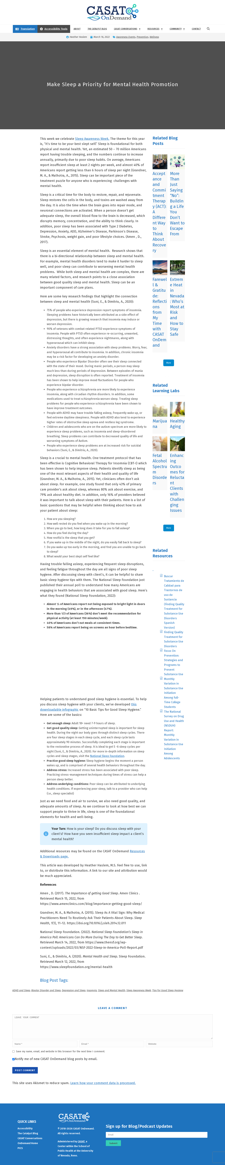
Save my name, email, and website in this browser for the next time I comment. (60, 1055)
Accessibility (25, 1132)
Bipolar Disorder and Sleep (46, 990)
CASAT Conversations (127, 29)
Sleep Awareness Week (138, 990)
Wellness (154, 37)
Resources (155, 29)
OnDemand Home (28, 1147)
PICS (20, 1152)
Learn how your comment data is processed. (103, 1087)
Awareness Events (125, 37)
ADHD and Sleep (21, 990)
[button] (208, 29)
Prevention (142, 37)
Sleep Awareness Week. (92, 139)
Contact (196, 29)
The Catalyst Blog (97, 29)
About (77, 29)
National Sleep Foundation (107, 756)
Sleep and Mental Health (111, 990)
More (168, 363)
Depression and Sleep (73, 990)
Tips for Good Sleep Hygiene (167, 990)
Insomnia (92, 990)
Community (177, 29)
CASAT (81, 1145)
